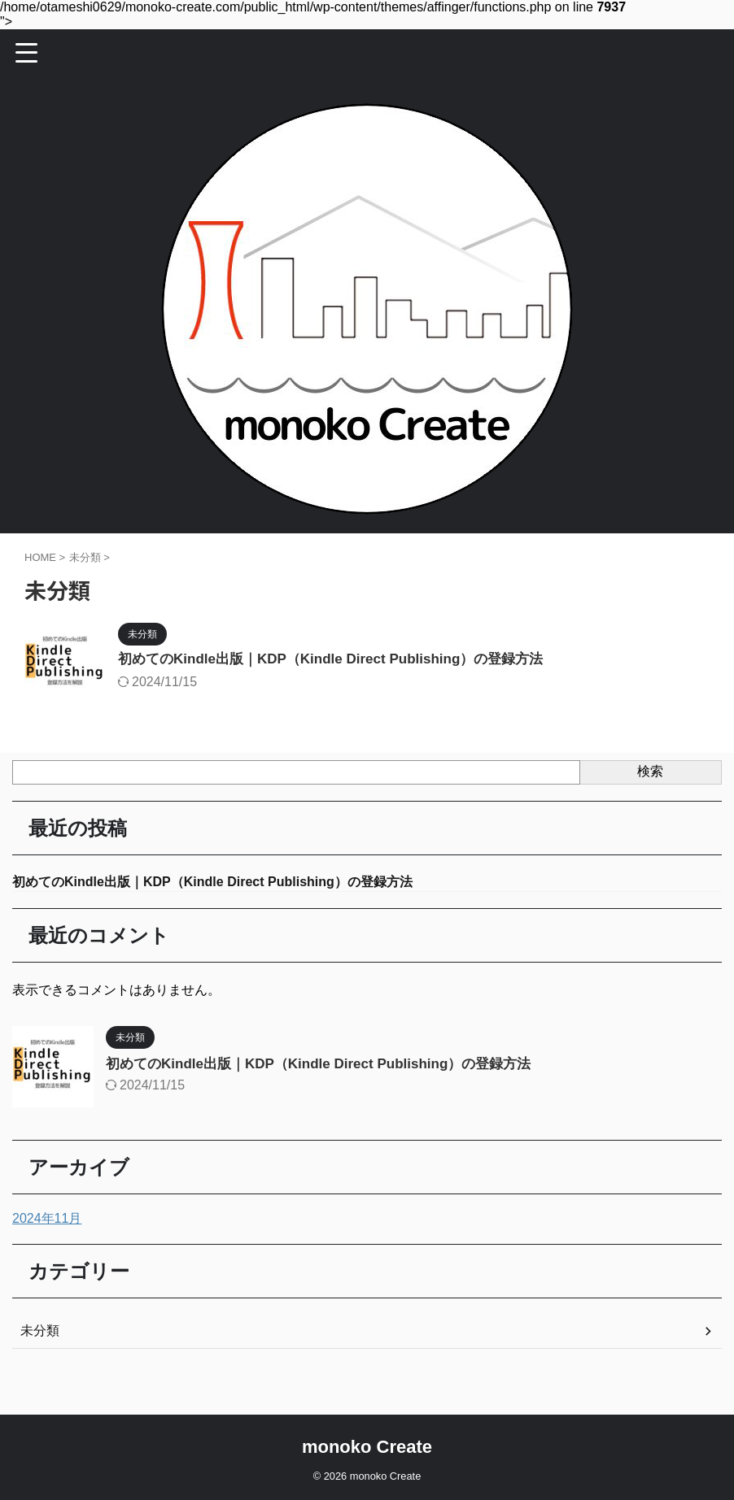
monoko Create (367, 1447)
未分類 (39, 1332)
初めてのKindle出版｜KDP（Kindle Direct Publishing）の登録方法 (343, 660)
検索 (650, 771)
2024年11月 (46, 1220)
